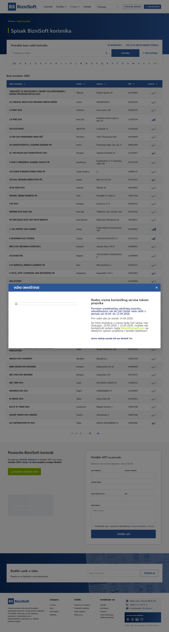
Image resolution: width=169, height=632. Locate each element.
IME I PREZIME (96, 470)
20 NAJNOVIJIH (114, 45)
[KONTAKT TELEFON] (140, 475)
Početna (11, 21)
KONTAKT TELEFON (131, 470)
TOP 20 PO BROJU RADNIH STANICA (142, 45)
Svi (154, 63)
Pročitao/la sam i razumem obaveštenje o (125, 526)
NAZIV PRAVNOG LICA (98, 494)
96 (90, 433)
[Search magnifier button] (117, 6)
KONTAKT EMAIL (96, 482)
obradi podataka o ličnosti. (143, 526)
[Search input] (106, 6)
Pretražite (125, 53)
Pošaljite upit (123, 534)
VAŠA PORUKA (96, 505)
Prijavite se (149, 573)
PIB (126, 494)
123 (14, 63)
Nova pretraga (150, 53)
